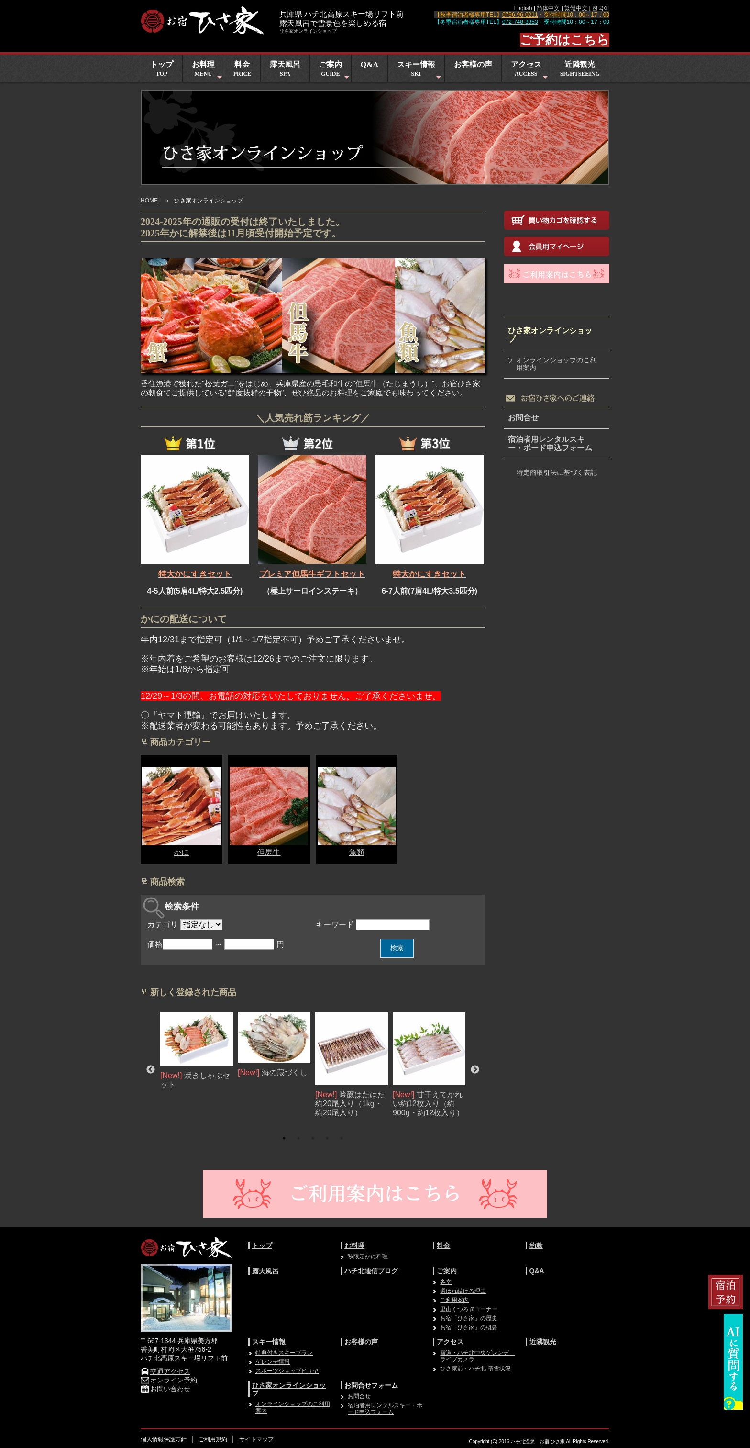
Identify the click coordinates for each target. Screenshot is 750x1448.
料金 (242, 68)
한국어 (600, 8)
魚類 (356, 852)
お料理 (208, 71)
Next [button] (475, 1070)
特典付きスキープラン (284, 1352)
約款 (536, 1245)
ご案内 (335, 71)
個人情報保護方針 (164, 1439)
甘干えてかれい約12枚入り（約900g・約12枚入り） (428, 1103)
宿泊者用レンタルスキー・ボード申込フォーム (550, 443)
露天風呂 (285, 68)
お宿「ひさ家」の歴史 (468, 1318)
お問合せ (523, 418)
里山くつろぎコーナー (468, 1309)
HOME (149, 200)
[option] (196, 1051)
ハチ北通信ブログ (371, 1271)
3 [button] (313, 1138)
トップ (161, 68)
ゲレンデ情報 (272, 1361)
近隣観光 (580, 68)
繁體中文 (575, 8)
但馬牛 (268, 852)
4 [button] (327, 1138)
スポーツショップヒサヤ (287, 1371)
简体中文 (548, 8)
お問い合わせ (165, 1388)
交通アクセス (165, 1371)
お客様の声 (473, 64)
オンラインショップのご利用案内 (556, 364)
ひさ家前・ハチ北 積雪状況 (475, 1368)
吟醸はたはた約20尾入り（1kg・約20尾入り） (350, 1103)
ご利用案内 (454, 1300)
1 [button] (284, 1138)
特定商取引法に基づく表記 (557, 472)
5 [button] (341, 1138)
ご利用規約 (213, 1439)
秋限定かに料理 (368, 1256)
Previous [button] (150, 1070)
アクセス (530, 71)
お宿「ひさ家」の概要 (468, 1327)
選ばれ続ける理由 (463, 1291)
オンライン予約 (169, 1380)
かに (181, 852)
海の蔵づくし (285, 1073)
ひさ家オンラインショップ (550, 334)
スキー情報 (420, 71)
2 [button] (298, 1138)
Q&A (369, 64)
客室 (446, 1282)
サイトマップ (256, 1439)
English (522, 8)
